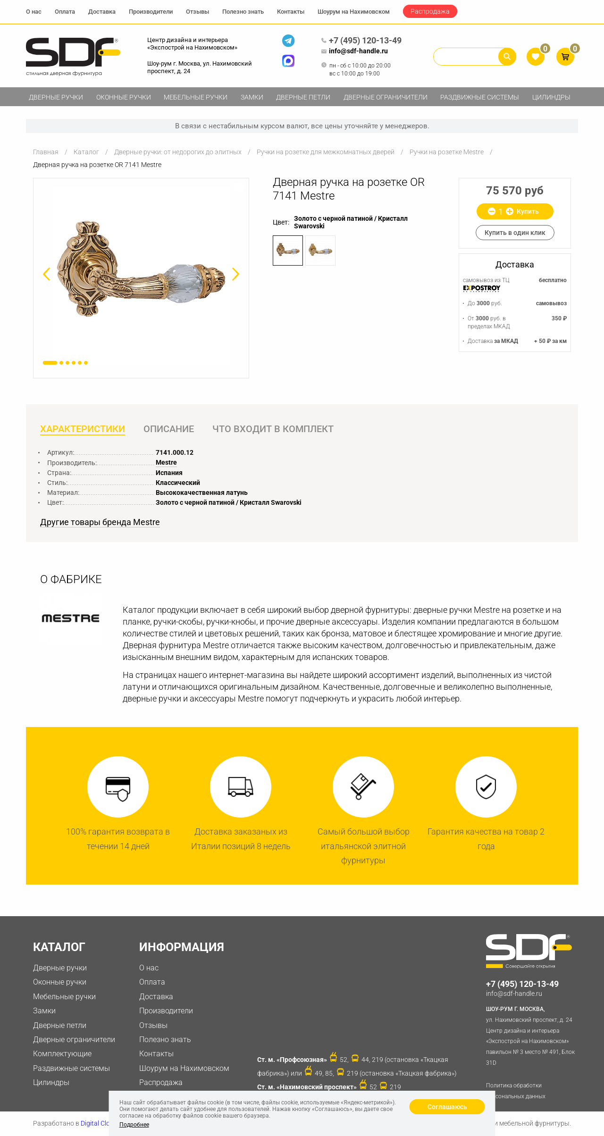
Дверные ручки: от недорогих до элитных (178, 152)
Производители (151, 11)
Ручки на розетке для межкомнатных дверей (325, 152)
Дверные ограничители (386, 97)
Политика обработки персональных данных (515, 1091)
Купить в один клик (515, 232)
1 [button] (50, 363)
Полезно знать (243, 11)
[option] (141, 276)
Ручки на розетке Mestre (447, 152)
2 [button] (61, 363)
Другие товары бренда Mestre (100, 522)
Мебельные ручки (195, 97)
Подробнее (134, 1125)
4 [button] (74, 363)
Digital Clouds (101, 1123)
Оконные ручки (123, 97)
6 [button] (86, 363)
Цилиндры (551, 97)
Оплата (65, 11)
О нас (34, 11)
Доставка (102, 11)
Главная (46, 152)
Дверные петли (303, 97)
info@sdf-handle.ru (354, 51)
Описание (168, 428)
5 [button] (80, 363)
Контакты (290, 11)
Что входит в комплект (273, 428)
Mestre (166, 462)
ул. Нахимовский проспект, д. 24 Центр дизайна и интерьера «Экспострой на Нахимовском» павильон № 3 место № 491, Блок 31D (532, 1035)
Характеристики (82, 428)
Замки (252, 97)
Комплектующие (62, 1053)
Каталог (86, 152)
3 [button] (67, 363)
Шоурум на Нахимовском (354, 11)
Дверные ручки (56, 97)
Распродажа (430, 11)
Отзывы (197, 11)
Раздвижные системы (479, 97)
